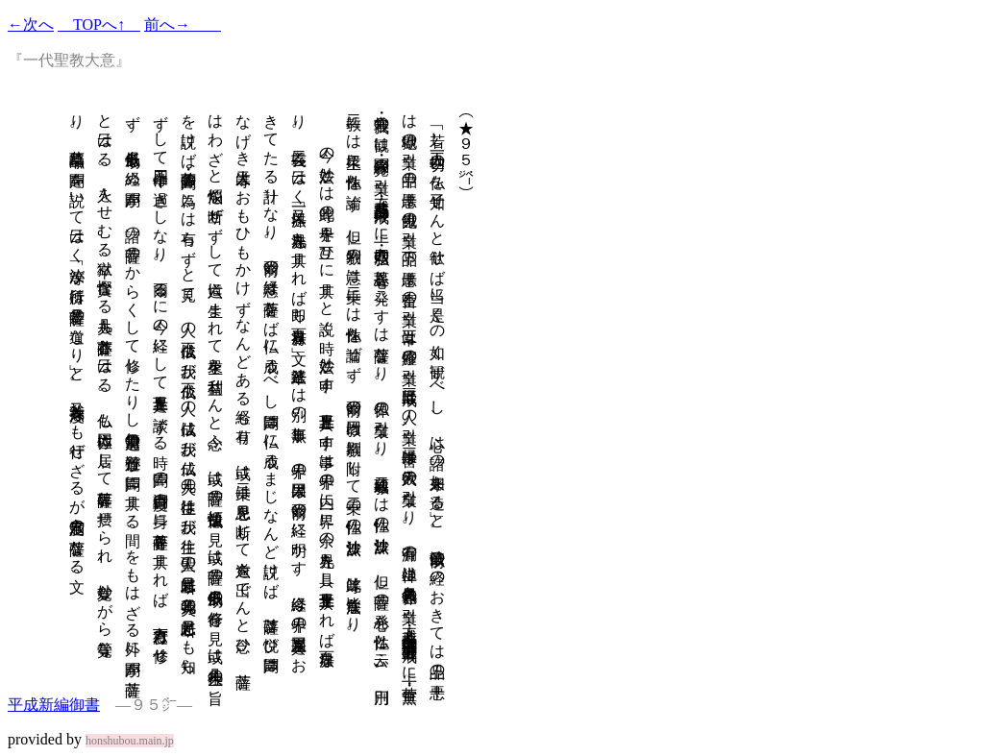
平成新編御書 (54, 704)
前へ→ (182, 24)
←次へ (31, 24)
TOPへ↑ (99, 24)
